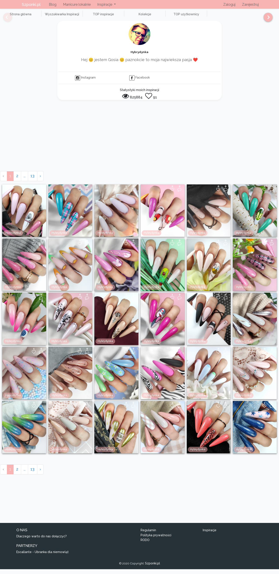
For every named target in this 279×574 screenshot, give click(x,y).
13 (32, 181)
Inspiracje (209, 535)
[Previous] (4, 19)
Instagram (85, 82)
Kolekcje (122, 16)
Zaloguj (229, 4)
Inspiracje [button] (105, 4)
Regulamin (148, 535)
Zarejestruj (250, 4)
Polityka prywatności (156, 540)
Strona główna (17, 16)
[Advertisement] (139, 143)
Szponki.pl (31, 4)
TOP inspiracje (87, 16)
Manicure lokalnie (77, 4)
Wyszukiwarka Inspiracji (52, 16)
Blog (52, 4)
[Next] (266, 19)
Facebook (139, 82)
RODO (145, 545)
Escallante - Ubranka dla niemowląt (42, 557)
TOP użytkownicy (157, 16)
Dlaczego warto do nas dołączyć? (41, 541)
